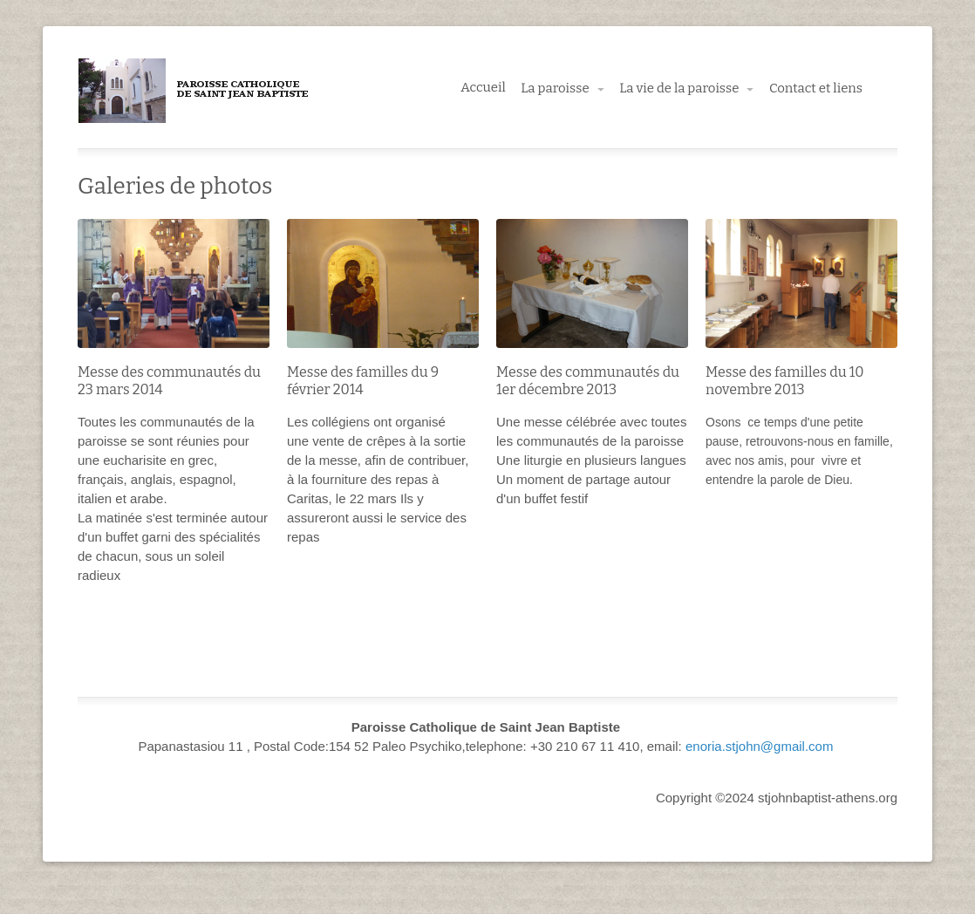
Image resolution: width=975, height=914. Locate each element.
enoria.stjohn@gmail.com (759, 746)
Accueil (483, 87)
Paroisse (195, 90)
